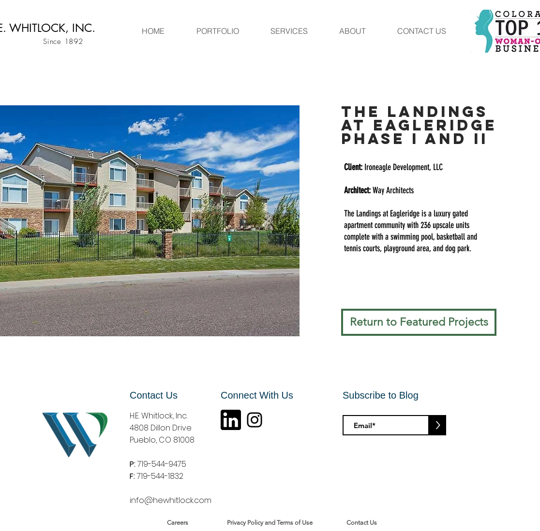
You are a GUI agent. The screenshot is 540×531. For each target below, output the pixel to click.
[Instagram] (254, 420)
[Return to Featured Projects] (418, 322)
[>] (437, 425)
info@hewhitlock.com (170, 500)
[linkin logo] (231, 420)
